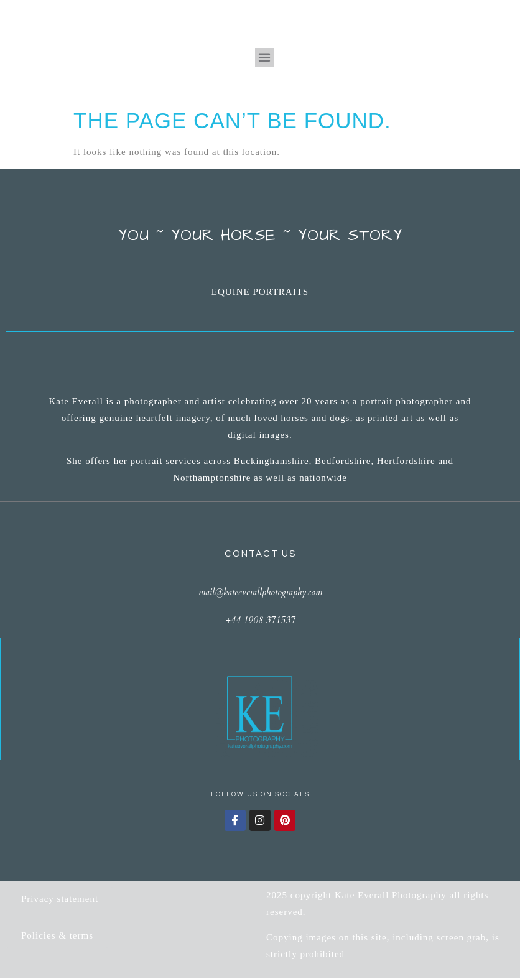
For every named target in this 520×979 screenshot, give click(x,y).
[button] (264, 57)
